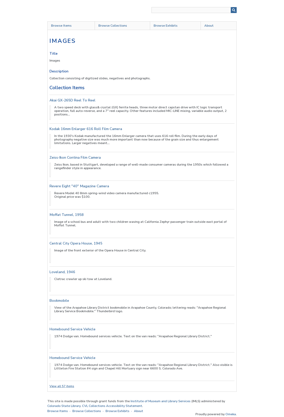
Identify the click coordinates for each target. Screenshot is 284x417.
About (209, 25)
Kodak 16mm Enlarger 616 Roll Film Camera (86, 129)
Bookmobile (59, 300)
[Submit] (234, 10)
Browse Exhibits (166, 25)
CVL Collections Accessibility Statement (112, 406)
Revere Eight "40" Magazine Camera (79, 186)
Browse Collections (112, 25)
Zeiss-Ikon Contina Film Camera (75, 157)
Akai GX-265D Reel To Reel (72, 100)
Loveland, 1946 (62, 272)
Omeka (230, 414)
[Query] (194, 10)
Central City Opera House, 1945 (76, 243)
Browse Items (61, 25)
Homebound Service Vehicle (72, 329)
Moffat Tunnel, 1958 (67, 214)
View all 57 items (62, 386)
